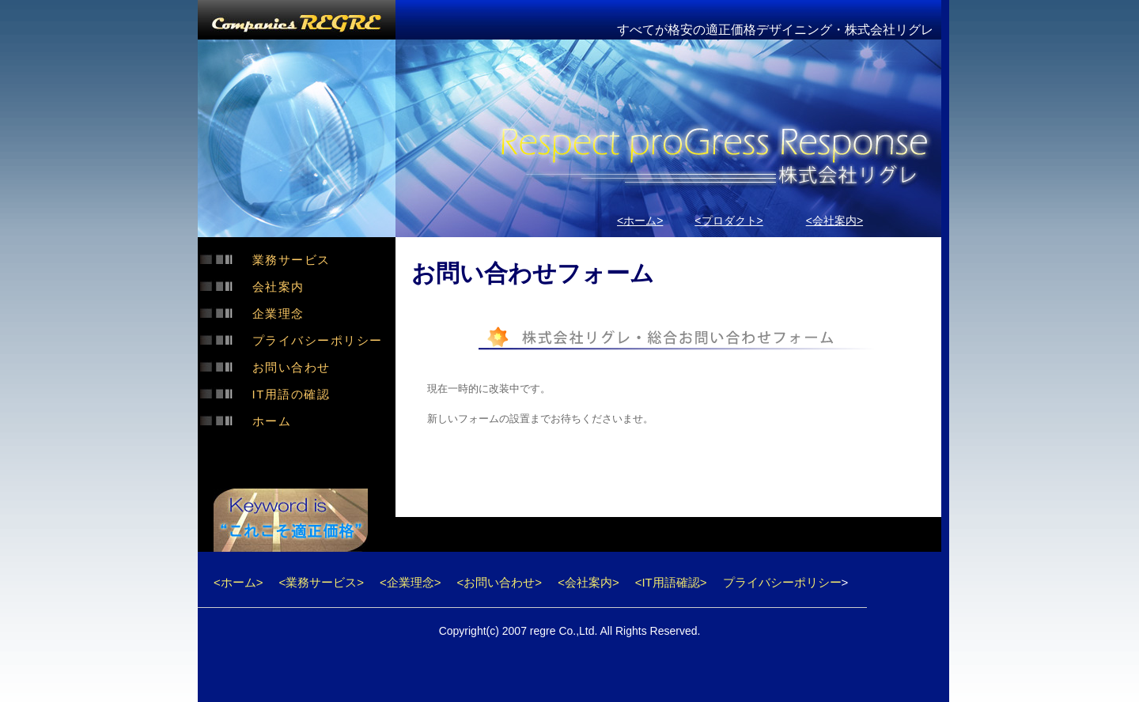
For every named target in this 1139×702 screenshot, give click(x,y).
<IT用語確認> (671, 582)
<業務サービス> (322, 582)
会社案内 (278, 286)
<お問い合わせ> (500, 582)
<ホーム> (640, 220)
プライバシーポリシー (317, 340)
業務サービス (291, 259)
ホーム (272, 421)
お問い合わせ (291, 367)
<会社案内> (834, 220)
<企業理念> (410, 582)
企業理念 (278, 313)
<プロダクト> (728, 220)
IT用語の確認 (291, 394)
